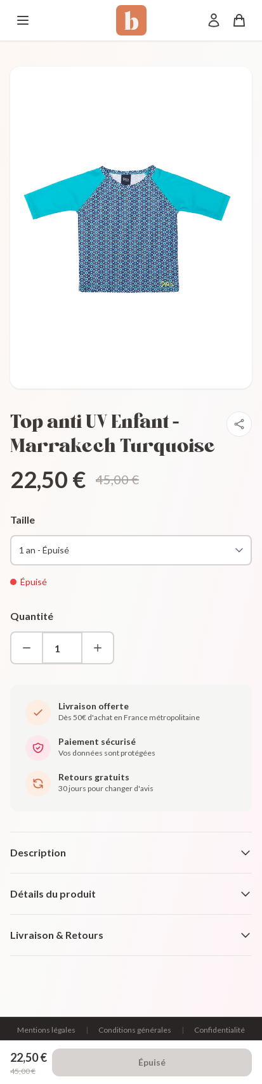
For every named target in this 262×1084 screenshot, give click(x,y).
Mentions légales (46, 1030)
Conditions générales (134, 1030)
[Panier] (239, 20)
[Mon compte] (213, 20)
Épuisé (152, 1062)
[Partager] (239, 424)
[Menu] (23, 20)
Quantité (31, 616)
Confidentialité (219, 1030)
